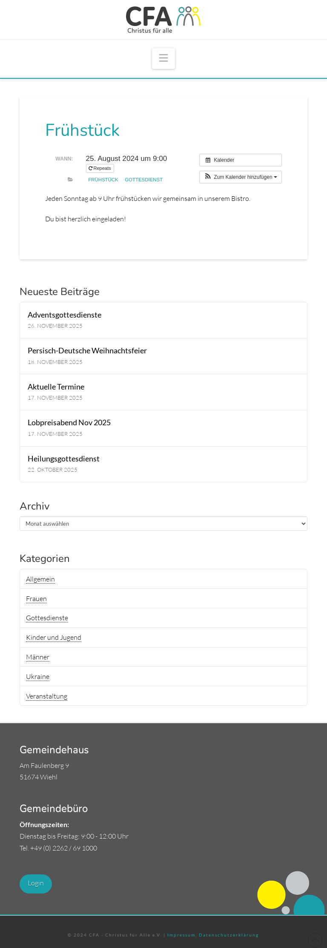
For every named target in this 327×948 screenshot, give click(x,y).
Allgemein (40, 579)
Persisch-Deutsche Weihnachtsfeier (87, 350)
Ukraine (37, 676)
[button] (163, 58)
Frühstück (103, 179)
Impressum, (182, 934)
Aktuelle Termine (56, 386)
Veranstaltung (46, 696)
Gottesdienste (47, 617)
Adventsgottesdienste (64, 314)
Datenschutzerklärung (228, 934)
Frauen (36, 598)
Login (36, 883)
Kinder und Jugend (53, 637)
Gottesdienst (144, 179)
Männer (37, 657)
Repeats (100, 168)
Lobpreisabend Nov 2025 (69, 422)
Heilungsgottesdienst (64, 458)
